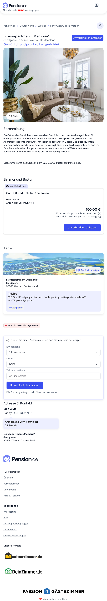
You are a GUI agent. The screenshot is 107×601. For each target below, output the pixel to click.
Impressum (9, 511)
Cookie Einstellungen (14, 535)
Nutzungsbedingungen (15, 523)
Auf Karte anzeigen (88, 270)
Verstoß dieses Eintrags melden (22, 325)
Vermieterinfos (11, 483)
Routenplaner (16, 307)
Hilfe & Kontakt (11, 495)
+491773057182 (22, 413)
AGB (5, 517)
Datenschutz (10, 529)
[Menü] (99, 5)
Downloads (9, 489)
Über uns (8, 477)
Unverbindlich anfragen (87, 38)
